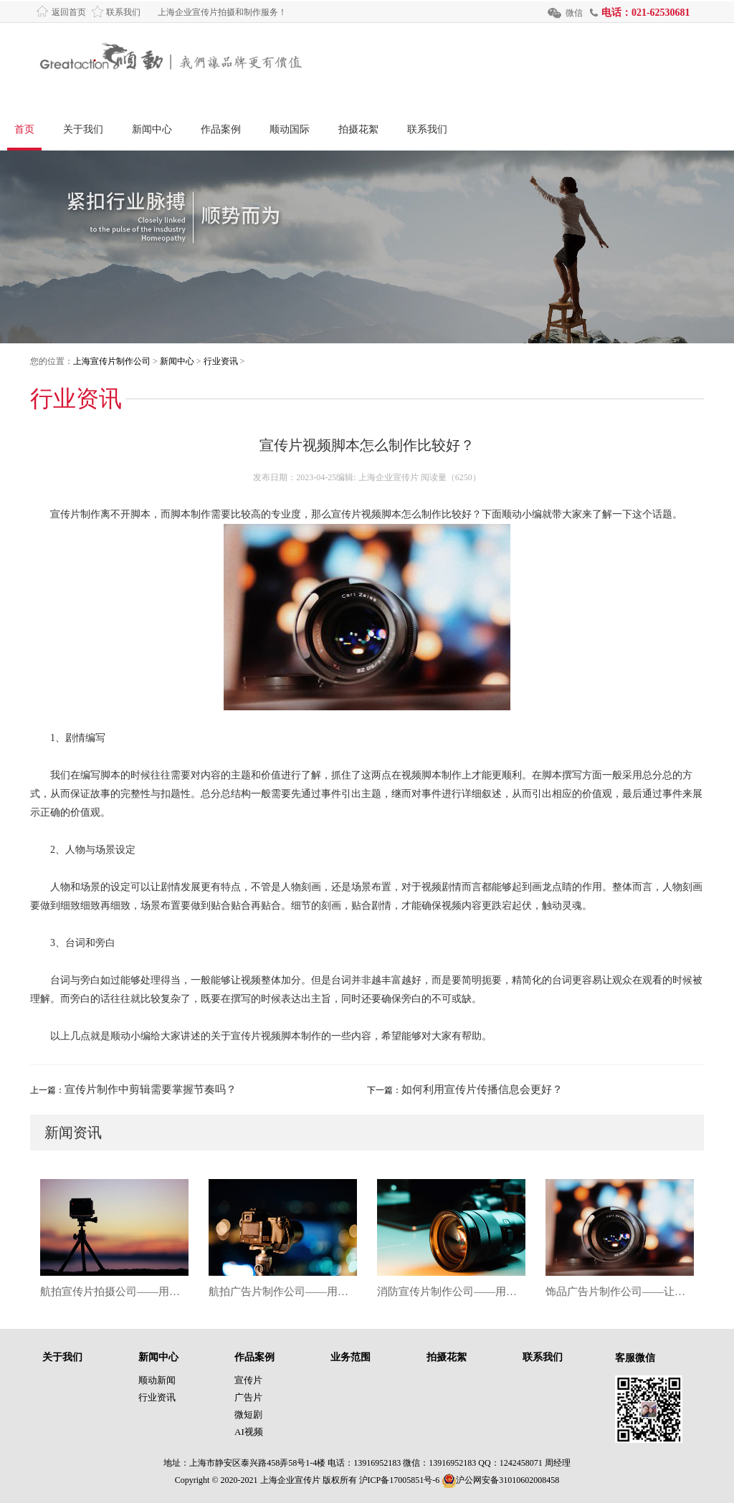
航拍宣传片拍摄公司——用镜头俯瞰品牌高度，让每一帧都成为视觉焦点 (114, 1291)
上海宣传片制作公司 (112, 361)
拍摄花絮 (358, 129)
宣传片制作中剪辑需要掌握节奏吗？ (151, 1089)
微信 (574, 13)
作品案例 (221, 129)
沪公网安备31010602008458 (500, 1480)
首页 (24, 129)
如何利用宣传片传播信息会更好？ (482, 1089)
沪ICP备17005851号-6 (399, 1480)
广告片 (248, 1397)
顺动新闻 (157, 1380)
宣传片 (248, 1380)
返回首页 (69, 12)
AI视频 (248, 1431)
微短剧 (248, 1414)
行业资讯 (221, 361)
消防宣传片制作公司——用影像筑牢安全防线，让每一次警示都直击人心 (451, 1291)
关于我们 (83, 129)
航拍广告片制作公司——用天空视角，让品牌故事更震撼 (283, 1291)
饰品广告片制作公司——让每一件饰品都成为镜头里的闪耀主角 (619, 1291)
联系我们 (123, 12)
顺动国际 (290, 129)
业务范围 (350, 1357)
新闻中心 (152, 129)
